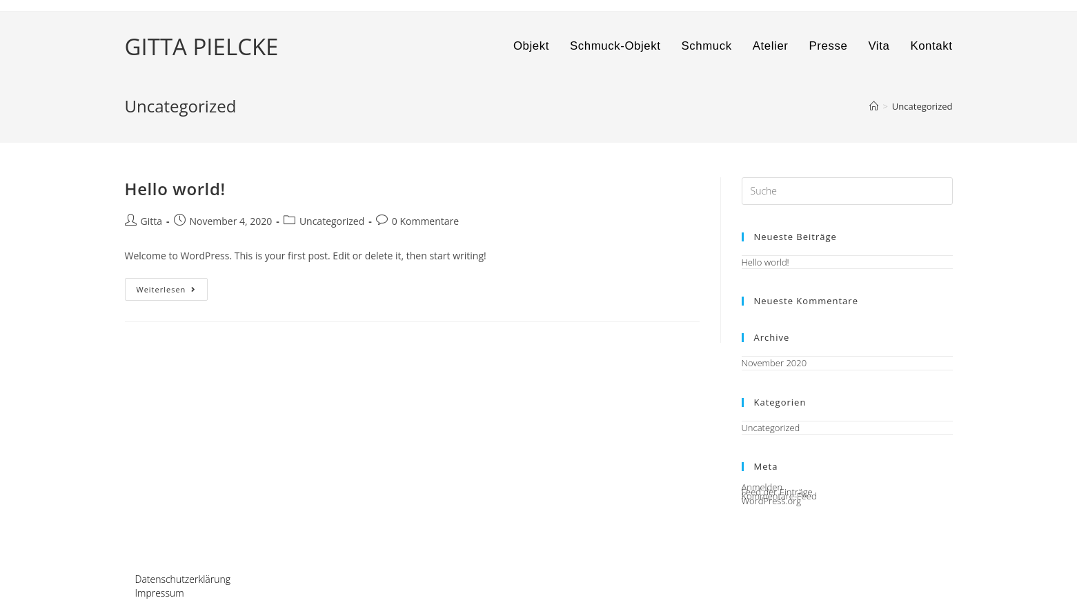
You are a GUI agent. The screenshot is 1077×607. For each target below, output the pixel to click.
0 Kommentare (425, 221)
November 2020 (774, 363)
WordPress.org (771, 501)
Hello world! (175, 188)
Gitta (151, 221)
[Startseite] (873, 106)
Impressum (159, 592)
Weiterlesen (172, 292)
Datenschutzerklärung (183, 579)
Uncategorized (331, 221)
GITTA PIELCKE (202, 46)
